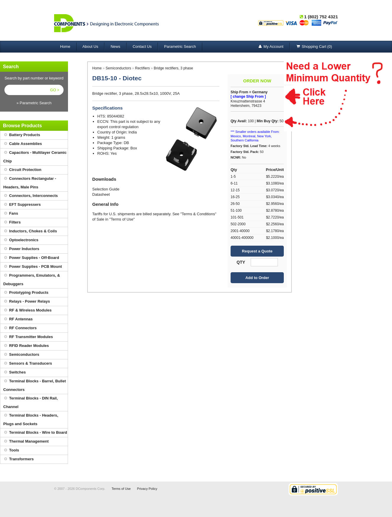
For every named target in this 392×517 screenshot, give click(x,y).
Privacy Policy (147, 488)
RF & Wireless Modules (27, 310)
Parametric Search (180, 46)
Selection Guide (105, 189)
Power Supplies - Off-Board (31, 258)
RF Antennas (18, 319)
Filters (12, 222)
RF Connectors (20, 328)
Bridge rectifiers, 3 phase (173, 68)
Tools (11, 450)
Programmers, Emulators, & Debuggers (31, 278)
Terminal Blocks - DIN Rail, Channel (30, 401)
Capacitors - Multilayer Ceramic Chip (35, 156)
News (115, 46)
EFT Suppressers (22, 204)
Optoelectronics (20, 240)
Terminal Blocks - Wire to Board (35, 432)
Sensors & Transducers (27, 363)
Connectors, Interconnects (30, 196)
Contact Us (142, 46)
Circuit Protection (22, 170)
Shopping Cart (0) (314, 47)
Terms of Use (121, 488)
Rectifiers (142, 68)
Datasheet (101, 194)
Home (65, 46)
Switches (14, 372)
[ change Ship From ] (248, 96)
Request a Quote (257, 251)
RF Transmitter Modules (28, 337)
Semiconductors (21, 354)
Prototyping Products (25, 292)
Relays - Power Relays (26, 301)
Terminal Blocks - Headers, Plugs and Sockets (30, 418)
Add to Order (257, 277)
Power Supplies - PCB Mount (32, 266)
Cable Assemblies (22, 144)
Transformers (18, 459)
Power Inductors (21, 249)
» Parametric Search (34, 103)
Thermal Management (26, 441)
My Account (270, 47)
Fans (10, 213)
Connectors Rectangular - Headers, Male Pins (29, 181)
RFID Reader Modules (26, 346)
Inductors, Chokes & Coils (30, 231)
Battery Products (21, 135)
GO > (54, 90)
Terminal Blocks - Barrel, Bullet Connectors (34, 384)
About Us (90, 46)
